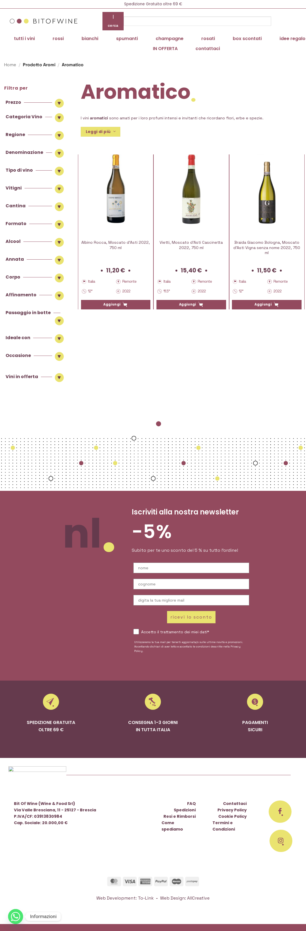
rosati (208, 38)
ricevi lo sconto (191, 617)
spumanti (127, 38)
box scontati (247, 38)
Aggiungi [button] (112, 304)
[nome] (191, 568)
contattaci (207, 48)
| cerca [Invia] (113, 21)
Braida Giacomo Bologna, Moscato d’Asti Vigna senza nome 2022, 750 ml (266, 247)
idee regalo (292, 38)
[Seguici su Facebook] (280, 812)
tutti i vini (24, 38)
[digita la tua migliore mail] (191, 600)
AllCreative (198, 898)
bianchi (90, 38)
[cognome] (191, 584)
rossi (58, 38)
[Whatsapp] (15, 916)
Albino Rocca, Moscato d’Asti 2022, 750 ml (115, 245)
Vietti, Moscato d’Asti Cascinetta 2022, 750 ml (191, 245)
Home (10, 65)
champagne (169, 38)
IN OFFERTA (165, 48)
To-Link (146, 898)
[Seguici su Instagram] (281, 841)
